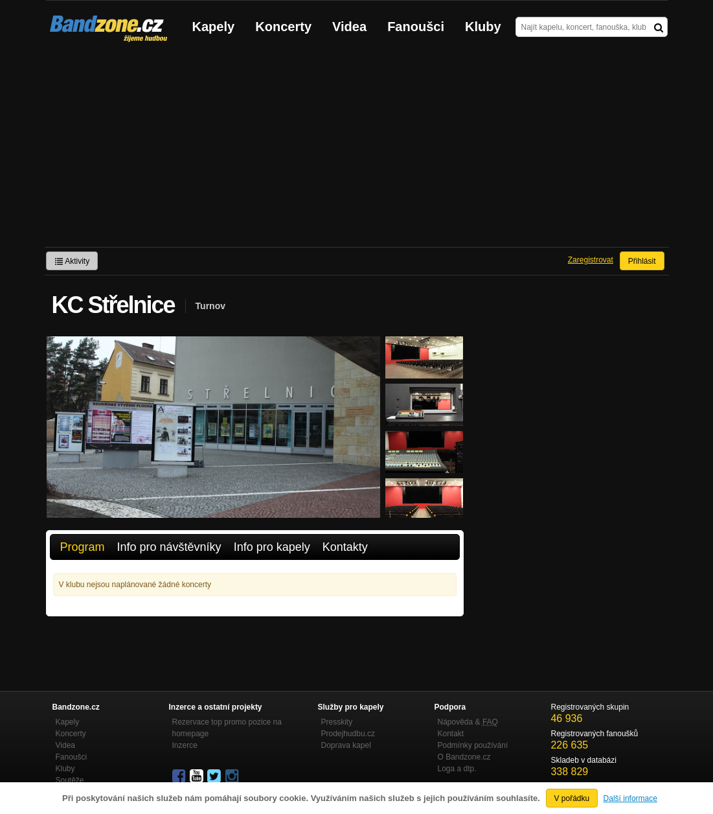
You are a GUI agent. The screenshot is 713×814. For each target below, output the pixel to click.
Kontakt (451, 733)
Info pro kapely (272, 547)
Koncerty (283, 26)
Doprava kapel (346, 745)
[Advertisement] (357, 149)
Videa (349, 26)
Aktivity (72, 261)
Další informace (630, 798)
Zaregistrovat (590, 259)
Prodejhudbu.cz (348, 733)
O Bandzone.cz (464, 757)
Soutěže (70, 780)
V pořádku (572, 798)
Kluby (483, 26)
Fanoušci (415, 26)
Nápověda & (468, 722)
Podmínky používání (473, 745)
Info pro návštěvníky (169, 547)
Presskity (337, 722)
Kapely (213, 26)
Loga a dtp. (457, 768)
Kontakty (345, 547)
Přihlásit (642, 261)
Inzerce (185, 745)
